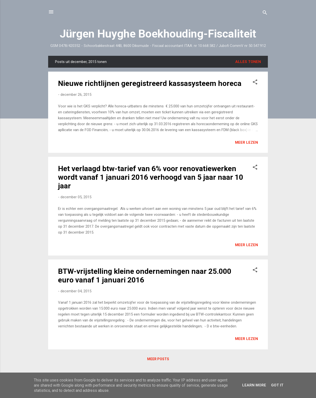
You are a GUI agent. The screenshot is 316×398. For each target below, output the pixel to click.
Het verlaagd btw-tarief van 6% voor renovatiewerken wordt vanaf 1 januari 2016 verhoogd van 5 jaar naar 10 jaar (150, 177)
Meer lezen (246, 142)
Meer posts (158, 359)
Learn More (254, 385)
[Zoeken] (265, 13)
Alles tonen (248, 62)
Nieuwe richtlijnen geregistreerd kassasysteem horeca (149, 83)
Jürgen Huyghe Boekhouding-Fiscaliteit (158, 33)
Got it (277, 385)
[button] (255, 83)
